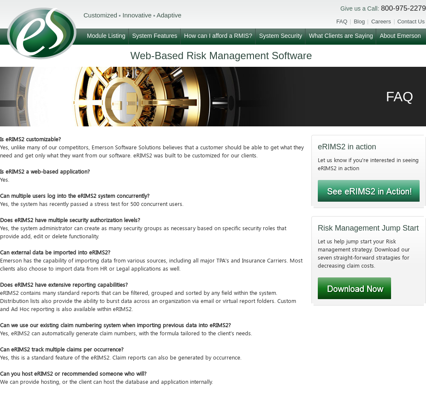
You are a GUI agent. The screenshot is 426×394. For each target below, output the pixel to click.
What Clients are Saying (341, 35)
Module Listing (106, 35)
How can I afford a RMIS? (218, 35)
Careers (381, 21)
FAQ (341, 21)
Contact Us (411, 21)
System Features (154, 35)
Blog (359, 21)
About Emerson (400, 35)
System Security (280, 35)
